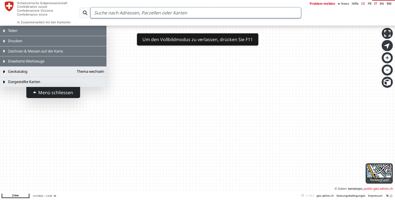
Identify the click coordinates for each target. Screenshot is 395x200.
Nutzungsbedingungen (351, 196)
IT (375, 3)
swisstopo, (355, 188)
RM (389, 3)
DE (363, 3)
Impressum (375, 196)
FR (369, 3)
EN (382, 3)
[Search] (196, 13)
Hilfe (355, 3)
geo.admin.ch (325, 196)
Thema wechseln (90, 71)
